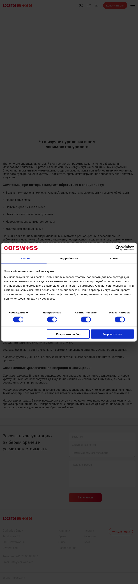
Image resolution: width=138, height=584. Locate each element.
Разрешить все (112, 333)
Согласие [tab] (24, 258)
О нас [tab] (114, 258)
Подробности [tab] (69, 258)
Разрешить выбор (68, 333)
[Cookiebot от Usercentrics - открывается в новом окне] (118, 248)
